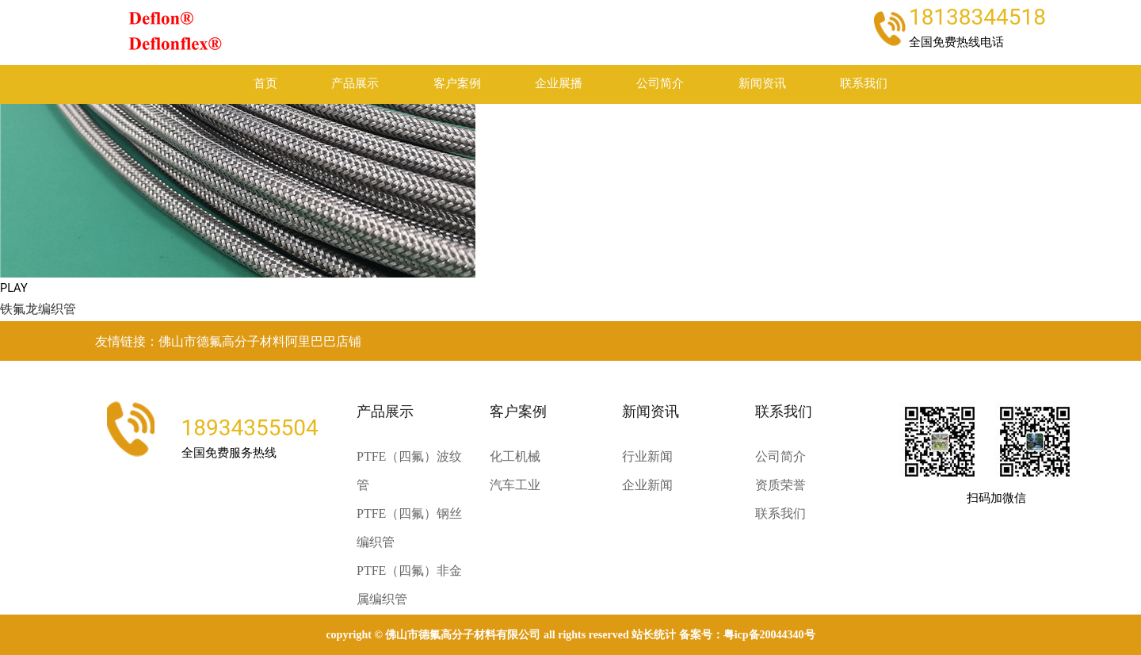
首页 (265, 83)
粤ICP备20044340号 (769, 635)
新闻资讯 (762, 83)
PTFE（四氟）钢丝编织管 (409, 528)
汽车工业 (515, 485)
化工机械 (515, 456)
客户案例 (457, 83)
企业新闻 (647, 485)
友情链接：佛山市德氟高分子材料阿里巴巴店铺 (228, 341)
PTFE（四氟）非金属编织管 (409, 585)
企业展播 (558, 83)
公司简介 (660, 83)
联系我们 (863, 83)
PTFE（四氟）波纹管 (409, 471)
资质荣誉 (780, 485)
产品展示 (355, 83)
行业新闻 (647, 456)
